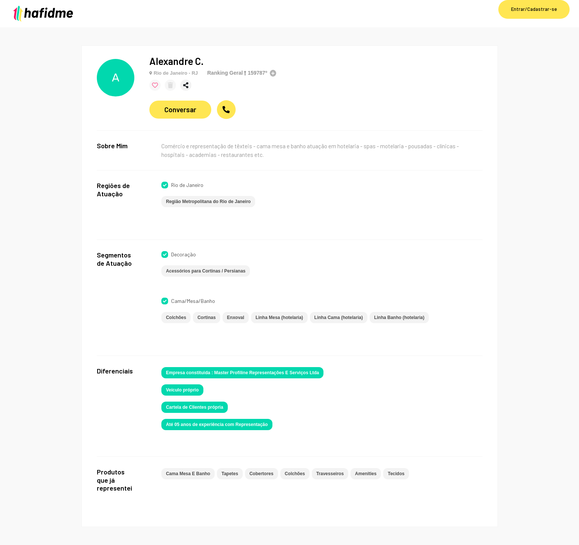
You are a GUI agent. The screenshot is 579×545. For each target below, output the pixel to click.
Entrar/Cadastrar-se (534, 9)
